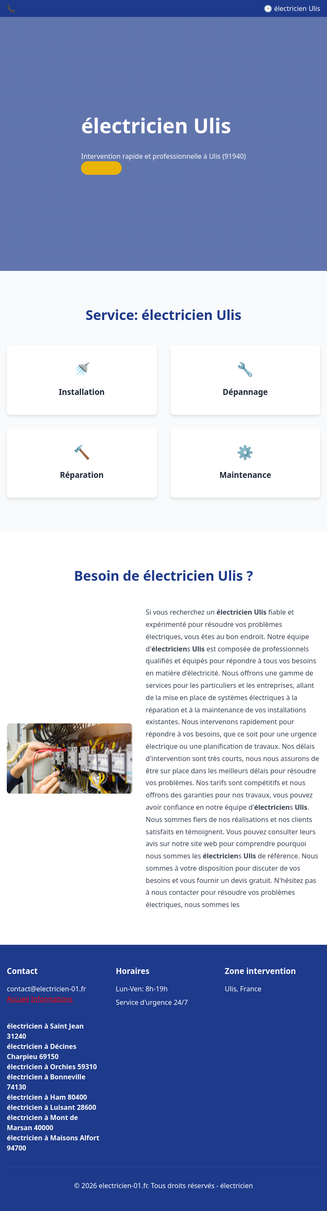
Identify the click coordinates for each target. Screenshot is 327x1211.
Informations (52, 999)
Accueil (18, 999)
